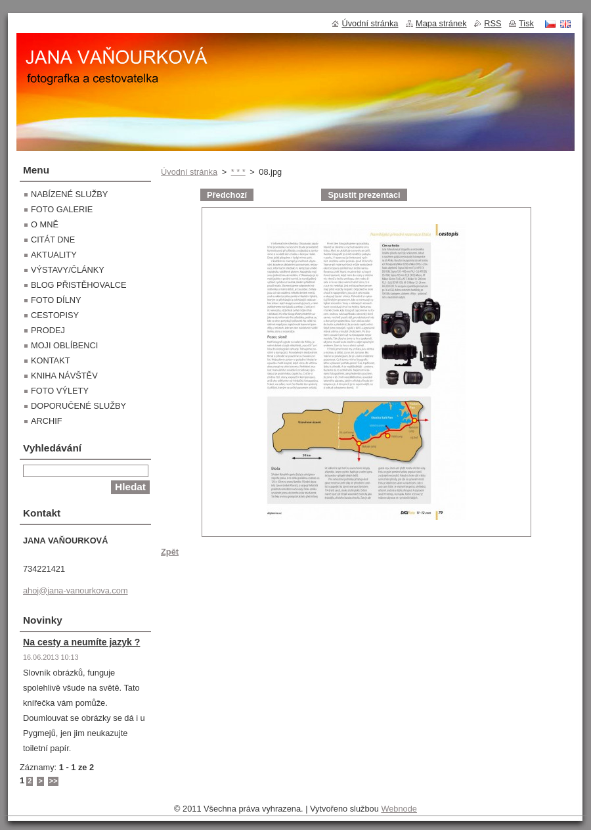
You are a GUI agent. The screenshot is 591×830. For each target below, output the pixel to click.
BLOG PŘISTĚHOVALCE (79, 285)
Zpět (170, 552)
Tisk (526, 23)
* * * (238, 172)
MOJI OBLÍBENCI (64, 345)
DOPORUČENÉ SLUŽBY (78, 406)
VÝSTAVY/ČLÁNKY (67, 270)
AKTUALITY (54, 255)
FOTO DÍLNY (56, 300)
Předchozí (227, 195)
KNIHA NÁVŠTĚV (64, 375)
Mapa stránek (441, 23)
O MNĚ (44, 224)
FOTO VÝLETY (60, 391)
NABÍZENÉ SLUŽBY (69, 194)
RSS (492, 23)
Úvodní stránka (189, 172)
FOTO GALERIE (62, 209)
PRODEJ (48, 330)
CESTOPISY (55, 315)
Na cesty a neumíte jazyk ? (81, 642)
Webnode (399, 809)
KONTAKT (50, 360)
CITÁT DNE (53, 239)
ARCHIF (46, 421)
